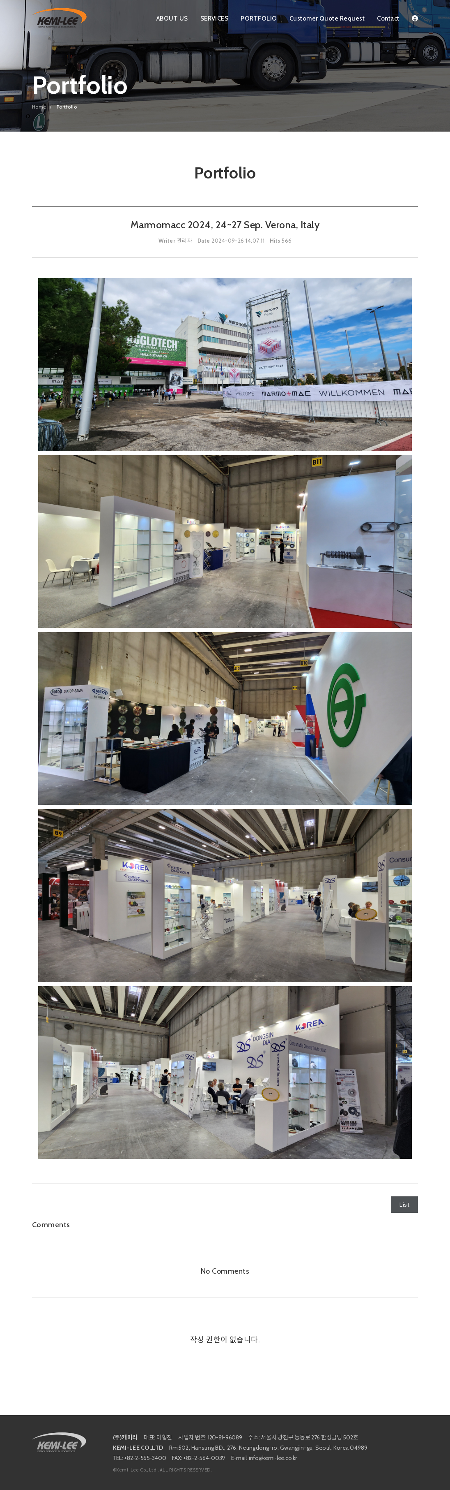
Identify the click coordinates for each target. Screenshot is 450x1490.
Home (39, 107)
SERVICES (214, 18)
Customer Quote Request (327, 18)
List (404, 1204)
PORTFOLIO (259, 18)
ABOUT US (172, 18)
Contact (388, 18)
